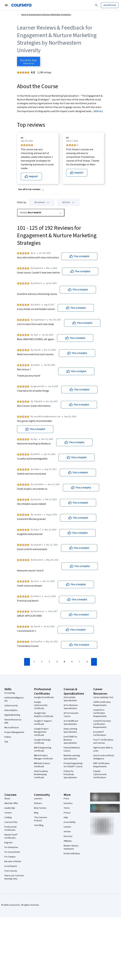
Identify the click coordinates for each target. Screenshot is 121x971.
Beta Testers (40, 808)
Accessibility (70, 822)
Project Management (14, 732)
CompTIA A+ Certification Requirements (100, 713)
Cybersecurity (11, 705)
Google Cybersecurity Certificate (40, 705)
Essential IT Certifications (99, 733)
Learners (38, 798)
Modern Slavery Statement (71, 847)
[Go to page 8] (87, 662)
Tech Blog (38, 825)
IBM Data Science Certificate (42, 765)
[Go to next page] (94, 662)
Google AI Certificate (44, 697)
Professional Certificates (10, 828)
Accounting (9, 693)
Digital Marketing (12, 715)
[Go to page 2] (41, 662)
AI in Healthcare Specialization (71, 722)
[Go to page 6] (72, 662)
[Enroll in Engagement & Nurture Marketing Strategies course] (28, 61)
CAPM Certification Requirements (102, 704)
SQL (6, 741)
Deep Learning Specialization (70, 730)
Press (66, 798)
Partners (38, 803)
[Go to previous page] (27, 662)
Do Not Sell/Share (72, 853)
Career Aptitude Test (103, 697)
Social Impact (10, 866)
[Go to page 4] (57, 662)
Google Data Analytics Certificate (43, 715)
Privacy (67, 812)
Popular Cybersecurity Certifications (100, 774)
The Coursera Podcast (40, 819)
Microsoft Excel (11, 727)
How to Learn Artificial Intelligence (103, 757)
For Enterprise (11, 847)
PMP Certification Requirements (101, 765)
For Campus (10, 856)
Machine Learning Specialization (72, 757)
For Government (12, 852)
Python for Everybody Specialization (70, 774)
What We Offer (11, 803)
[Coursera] (21, 5)
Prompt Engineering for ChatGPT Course (73, 765)
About (7, 798)
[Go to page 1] (34, 662)
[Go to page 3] (49, 662)
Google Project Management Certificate (41, 732)
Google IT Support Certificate (43, 722)
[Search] (96, 5)
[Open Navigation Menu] (6, 5)
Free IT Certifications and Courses (103, 741)
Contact (67, 826)
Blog (36, 812)
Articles (67, 831)
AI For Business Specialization (71, 707)
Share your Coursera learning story (14, 877)
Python (7, 737)
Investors (68, 803)
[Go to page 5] (64, 662)
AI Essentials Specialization (70, 699)
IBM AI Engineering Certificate (42, 749)
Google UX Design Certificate (42, 741)
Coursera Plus (10, 822)
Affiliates (68, 841)
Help (66, 817)
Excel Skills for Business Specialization (70, 740)
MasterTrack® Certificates (10, 836)
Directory (68, 836)
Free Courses (10, 870)
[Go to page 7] (79, 662)
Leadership (9, 808)
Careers (8, 812)
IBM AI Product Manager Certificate (43, 757)
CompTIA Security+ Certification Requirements (102, 724)
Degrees (8, 842)
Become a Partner (12, 861)
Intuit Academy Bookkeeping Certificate (41, 774)
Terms (67, 808)
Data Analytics (11, 710)
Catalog (8, 817)
